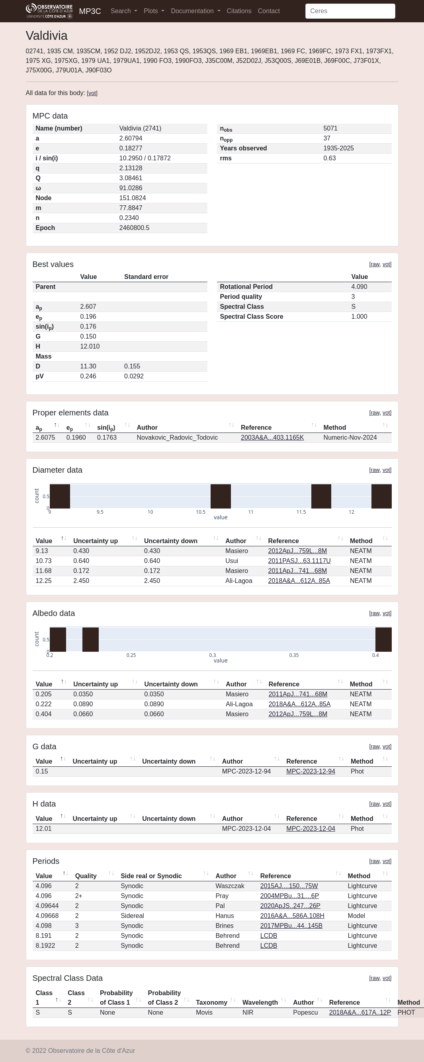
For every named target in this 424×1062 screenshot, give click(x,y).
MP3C (90, 11)
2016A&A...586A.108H (292, 915)
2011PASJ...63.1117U (299, 560)
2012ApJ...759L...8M (297, 551)
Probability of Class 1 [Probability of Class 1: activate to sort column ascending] (116, 998)
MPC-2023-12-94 (310, 771)
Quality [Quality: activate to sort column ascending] (86, 876)
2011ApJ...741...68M (297, 570)
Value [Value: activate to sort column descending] (44, 541)
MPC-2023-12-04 (310, 828)
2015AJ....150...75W (289, 886)
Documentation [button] (193, 11)
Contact (269, 11)
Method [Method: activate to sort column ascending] (335, 427)
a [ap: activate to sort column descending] (39, 428)
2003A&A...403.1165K (272, 437)
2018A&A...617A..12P (360, 1012)
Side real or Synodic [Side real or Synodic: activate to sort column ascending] (151, 876)
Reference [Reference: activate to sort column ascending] (256, 427)
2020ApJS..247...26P (290, 905)
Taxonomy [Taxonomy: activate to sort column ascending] (211, 1002)
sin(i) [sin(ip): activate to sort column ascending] (106, 428)
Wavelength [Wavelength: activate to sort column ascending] (260, 1002)
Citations (239, 11)
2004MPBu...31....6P (289, 895)
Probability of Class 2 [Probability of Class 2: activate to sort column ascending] (164, 998)
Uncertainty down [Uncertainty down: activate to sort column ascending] (170, 541)
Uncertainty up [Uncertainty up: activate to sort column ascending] (95, 541)
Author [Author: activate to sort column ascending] (147, 427)
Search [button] (122, 11)
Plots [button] (152, 11)
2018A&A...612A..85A (299, 580)
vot (92, 93)
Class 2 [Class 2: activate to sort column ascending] (76, 998)
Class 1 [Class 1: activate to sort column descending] (44, 998)
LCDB (268, 935)
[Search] (350, 11)
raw (375, 264)
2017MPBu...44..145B (291, 925)
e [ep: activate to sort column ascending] (69, 428)
